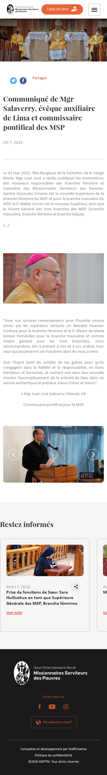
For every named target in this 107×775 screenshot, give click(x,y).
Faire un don (62, 9)
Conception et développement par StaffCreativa (53, 749)
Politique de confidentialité (53, 755)
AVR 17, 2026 (18, 587)
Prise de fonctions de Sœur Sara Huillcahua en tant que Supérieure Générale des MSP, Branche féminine (41, 596)
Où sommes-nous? (57, 722)
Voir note (14, 613)
